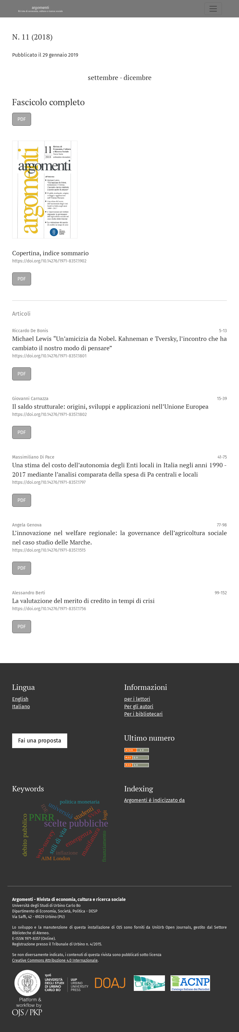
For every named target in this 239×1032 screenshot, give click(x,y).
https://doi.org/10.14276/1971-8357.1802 (49, 414)
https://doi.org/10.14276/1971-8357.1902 (49, 261)
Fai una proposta (39, 740)
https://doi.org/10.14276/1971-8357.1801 (49, 356)
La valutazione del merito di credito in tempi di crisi (83, 600)
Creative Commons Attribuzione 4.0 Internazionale (55, 960)
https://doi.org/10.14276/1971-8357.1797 (49, 482)
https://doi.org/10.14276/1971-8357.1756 (49, 608)
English (20, 699)
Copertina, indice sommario (50, 253)
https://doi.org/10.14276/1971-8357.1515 (49, 550)
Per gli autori (138, 706)
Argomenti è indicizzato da (154, 800)
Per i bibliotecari (143, 714)
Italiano (21, 706)
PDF (21, 119)
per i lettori (137, 699)
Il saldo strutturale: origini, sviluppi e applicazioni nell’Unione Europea (110, 406)
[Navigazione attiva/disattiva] (213, 8)
